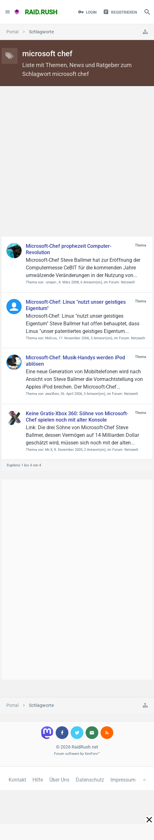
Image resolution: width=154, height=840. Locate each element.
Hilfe (37, 780)
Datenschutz (90, 780)
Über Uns (59, 780)
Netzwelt (128, 282)
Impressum (123, 780)
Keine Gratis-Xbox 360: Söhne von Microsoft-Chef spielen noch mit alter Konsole (77, 416)
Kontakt (17, 780)
